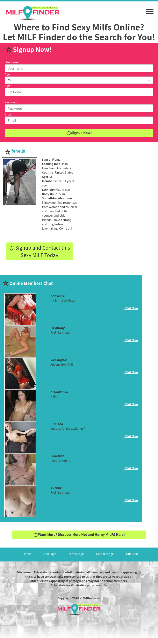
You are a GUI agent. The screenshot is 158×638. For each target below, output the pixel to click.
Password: (12, 102)
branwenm (59, 391)
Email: (9, 114)
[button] (149, 9)
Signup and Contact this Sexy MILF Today (39, 251)
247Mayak (58, 359)
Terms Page (76, 554)
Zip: (7, 86)
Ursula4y (57, 327)
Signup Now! (79, 133)
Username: (12, 62)
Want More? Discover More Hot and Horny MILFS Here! (79, 534)
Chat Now (131, 308)
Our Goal (132, 554)
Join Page (49, 554)
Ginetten (57, 455)
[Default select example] (79, 80)
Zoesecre (57, 295)
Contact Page (105, 554)
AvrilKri (56, 487)
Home (27, 554)
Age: (7, 74)
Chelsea (56, 423)
